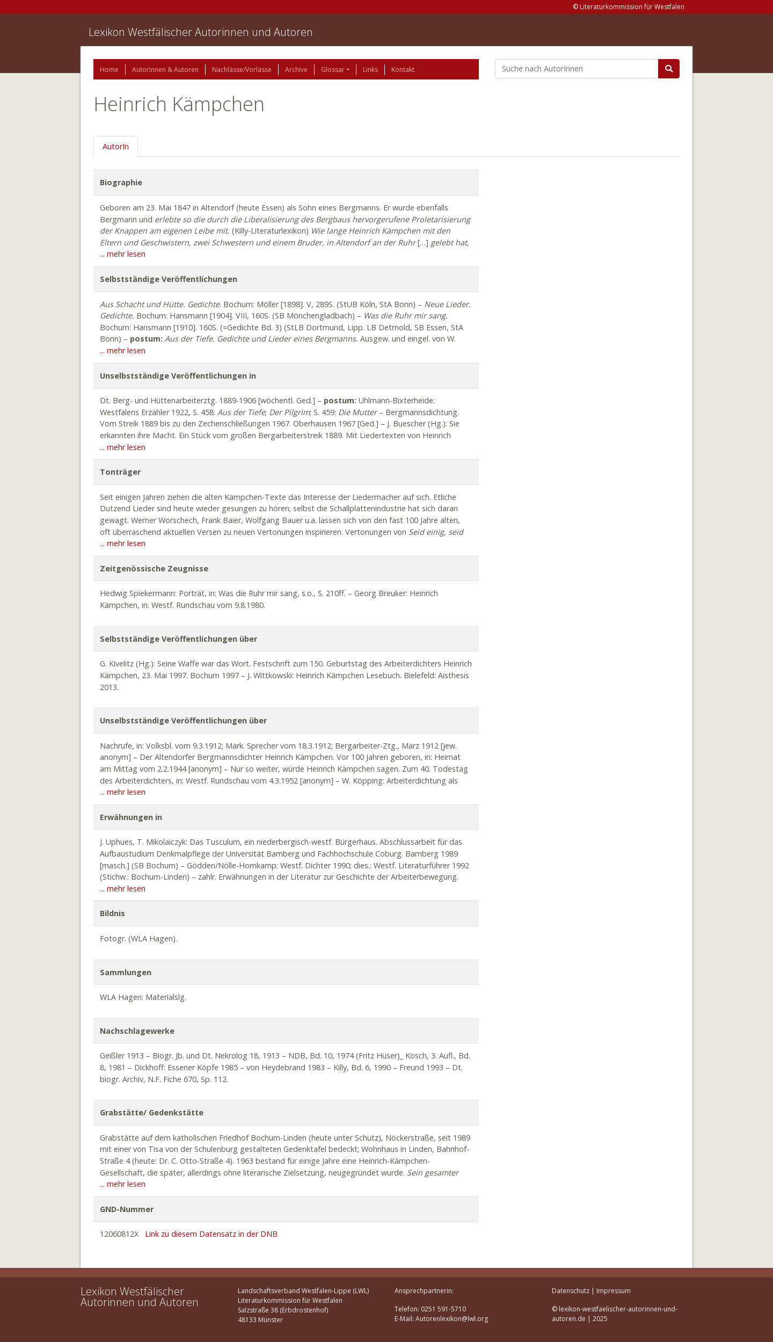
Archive (296, 69)
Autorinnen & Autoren (165, 69)
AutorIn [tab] (116, 146)
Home (109, 69)
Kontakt (402, 69)
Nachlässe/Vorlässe (242, 69)
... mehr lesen (122, 254)
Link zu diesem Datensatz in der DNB (211, 1234)
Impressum (613, 1290)
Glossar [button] (333, 69)
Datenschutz (570, 1290)
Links (370, 69)
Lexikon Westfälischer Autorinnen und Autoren (201, 32)
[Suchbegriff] (577, 68)
